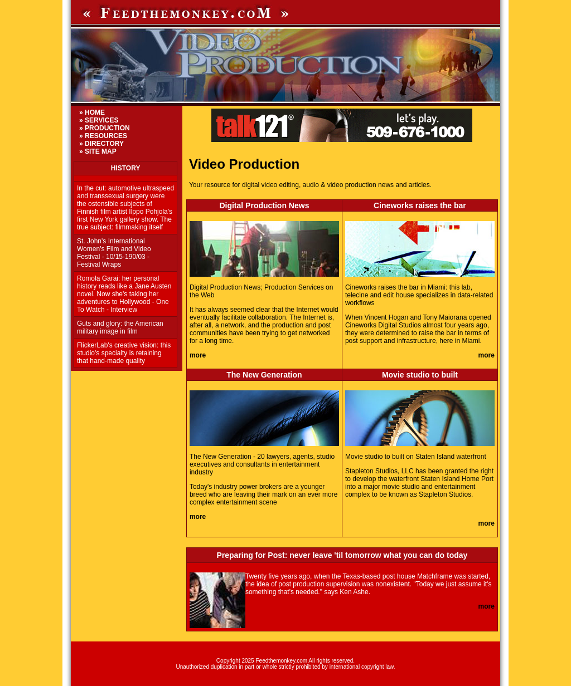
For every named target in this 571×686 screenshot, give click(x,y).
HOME (95, 112)
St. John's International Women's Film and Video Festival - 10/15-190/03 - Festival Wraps (114, 252)
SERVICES (101, 120)
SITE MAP (101, 151)
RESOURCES (106, 136)
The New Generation (264, 374)
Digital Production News (264, 205)
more (198, 355)
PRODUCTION (107, 128)
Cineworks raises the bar (420, 205)
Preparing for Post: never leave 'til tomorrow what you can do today (342, 555)
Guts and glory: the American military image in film (120, 327)
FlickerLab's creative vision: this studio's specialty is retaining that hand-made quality (124, 353)
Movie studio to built (420, 374)
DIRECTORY (104, 144)
